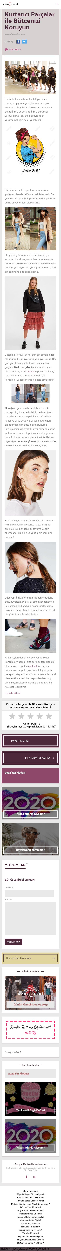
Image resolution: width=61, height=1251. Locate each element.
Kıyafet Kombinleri (12, 693)
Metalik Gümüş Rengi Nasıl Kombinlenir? (30, 1204)
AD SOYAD (9, 887)
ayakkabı (33, 665)
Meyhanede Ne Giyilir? (30, 1220)
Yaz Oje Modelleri (30, 1233)
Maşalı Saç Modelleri (30, 1223)
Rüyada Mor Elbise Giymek (30, 1236)
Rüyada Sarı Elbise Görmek (30, 1210)
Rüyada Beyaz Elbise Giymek (30, 1194)
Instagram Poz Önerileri (30, 1214)
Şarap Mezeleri (30, 1191)
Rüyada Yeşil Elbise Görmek (30, 1197)
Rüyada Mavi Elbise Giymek (30, 1239)
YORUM (8, 899)
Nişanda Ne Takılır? (30, 1227)
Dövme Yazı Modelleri (30, 1207)
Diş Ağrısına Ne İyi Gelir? (30, 1230)
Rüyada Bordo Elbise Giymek (30, 1201)
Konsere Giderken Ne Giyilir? (30, 1217)
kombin (29, 371)
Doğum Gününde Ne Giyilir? (30, 1243)
